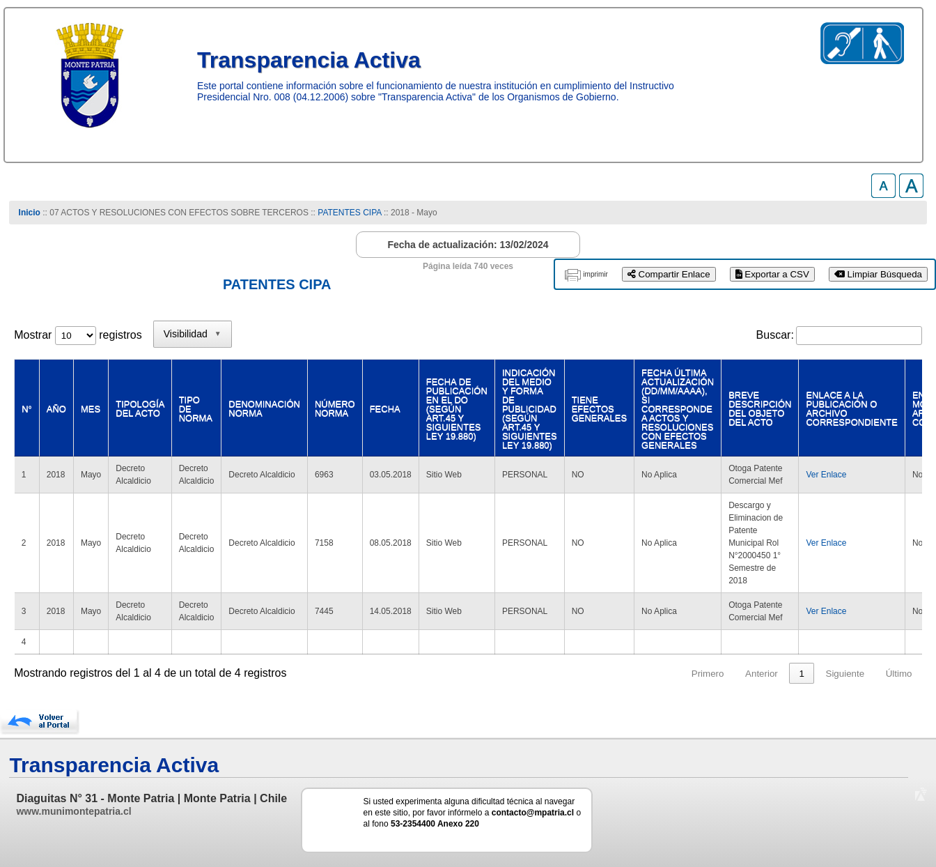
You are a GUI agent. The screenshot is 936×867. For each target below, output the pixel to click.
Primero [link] (708, 673)
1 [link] (801, 673)
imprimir (595, 274)
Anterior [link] (761, 673)
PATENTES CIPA (349, 212)
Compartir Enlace (668, 274)
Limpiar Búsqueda (878, 274)
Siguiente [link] (845, 673)
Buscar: (775, 335)
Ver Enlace (826, 474)
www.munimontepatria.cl (73, 811)
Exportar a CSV (772, 274)
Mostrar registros (77, 335)
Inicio (29, 212)
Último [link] (899, 673)
